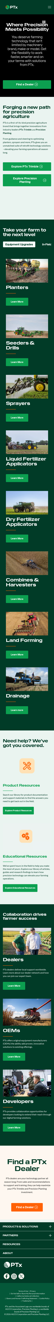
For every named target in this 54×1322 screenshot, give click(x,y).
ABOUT (8, 1253)
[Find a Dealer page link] (27, 84)
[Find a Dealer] (27, 1207)
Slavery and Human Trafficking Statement (21, 1298)
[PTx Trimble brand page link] (27, 166)
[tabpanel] (27, 487)
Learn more (17, 710)
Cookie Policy (44, 1298)
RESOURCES (11, 1244)
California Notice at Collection (28, 1296)
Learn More (17, 301)
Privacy (33, 1291)
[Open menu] (49, 7)
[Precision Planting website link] (27, 180)
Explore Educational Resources (20, 888)
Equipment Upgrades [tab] (19, 244)
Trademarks (26, 1301)
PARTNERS (27, 1235)
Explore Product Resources (18, 810)
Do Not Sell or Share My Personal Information (28, 1293)
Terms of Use (23, 1291)
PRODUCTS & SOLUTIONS (27, 1227)
